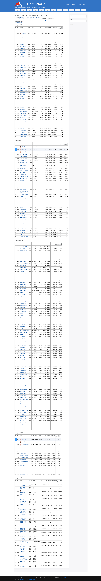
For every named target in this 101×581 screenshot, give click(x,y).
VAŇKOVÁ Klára (24, 146)
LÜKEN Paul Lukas (23, 111)
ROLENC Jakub (23, 357)
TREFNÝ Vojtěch (23, 414)
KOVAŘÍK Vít (22, 359)
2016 (77, 10)
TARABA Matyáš (23, 313)
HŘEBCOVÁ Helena (23, 559)
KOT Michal (22, 334)
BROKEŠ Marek (23, 288)
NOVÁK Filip (22, 259)
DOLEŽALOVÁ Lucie (23, 189)
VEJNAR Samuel (23, 267)
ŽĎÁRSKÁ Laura (23, 211)
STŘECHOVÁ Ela (23, 174)
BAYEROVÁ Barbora (23, 172)
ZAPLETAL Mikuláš (23, 250)
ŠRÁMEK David (23, 349)
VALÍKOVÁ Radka (23, 203)
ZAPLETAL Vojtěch (23, 301)
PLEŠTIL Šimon (23, 368)
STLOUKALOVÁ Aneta (24, 236)
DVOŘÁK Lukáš (23, 343)
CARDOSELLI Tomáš (24, 278)
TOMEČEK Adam (23, 311)
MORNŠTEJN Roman (24, 92)
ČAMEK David (22, 86)
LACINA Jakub (23, 282)
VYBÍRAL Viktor (23, 393)
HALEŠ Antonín (23, 35)
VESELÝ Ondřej (22, 48)
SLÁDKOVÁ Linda (23, 196)
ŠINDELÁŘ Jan (23, 257)
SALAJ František (23, 46)
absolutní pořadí (18, 22)
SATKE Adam (22, 248)
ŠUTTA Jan (22, 105)
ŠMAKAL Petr (22, 75)
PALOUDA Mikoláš (23, 378)
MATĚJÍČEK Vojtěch (24, 246)
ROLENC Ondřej (23, 31)
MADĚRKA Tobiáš (23, 123)
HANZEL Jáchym (23, 79)
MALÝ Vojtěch (22, 82)
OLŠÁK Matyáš (23, 296)
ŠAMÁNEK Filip (23, 418)
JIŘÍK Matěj (22, 355)
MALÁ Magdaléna (23, 219)
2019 (59, 10)
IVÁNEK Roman (23, 265)
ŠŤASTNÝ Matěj (23, 61)
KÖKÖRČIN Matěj (23, 380)
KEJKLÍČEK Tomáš (23, 134)
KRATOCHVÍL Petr (23, 332)
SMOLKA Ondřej (23, 309)
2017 (71, 10)
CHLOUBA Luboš (23, 534)
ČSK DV (65, 577)
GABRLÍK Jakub (23, 273)
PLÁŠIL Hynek (22, 94)
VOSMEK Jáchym (23, 115)
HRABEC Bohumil (23, 382)
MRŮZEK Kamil (23, 284)
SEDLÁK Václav (23, 372)
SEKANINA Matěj (23, 387)
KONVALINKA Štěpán (24, 399)
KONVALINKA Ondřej (24, 410)
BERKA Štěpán (23, 408)
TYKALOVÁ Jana (23, 228)
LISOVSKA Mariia (23, 232)
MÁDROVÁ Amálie (23, 187)
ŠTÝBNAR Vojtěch (23, 269)
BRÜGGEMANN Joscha (24, 330)
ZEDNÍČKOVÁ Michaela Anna (25, 461)
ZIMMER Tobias (23, 290)
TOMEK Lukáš (22, 508)
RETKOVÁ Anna (22, 168)
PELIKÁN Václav (23, 338)
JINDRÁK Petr (22, 536)
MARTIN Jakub (23, 395)
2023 (35, 10)
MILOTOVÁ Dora (23, 180)
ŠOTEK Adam (22, 292)
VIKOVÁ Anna (22, 226)
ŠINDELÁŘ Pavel (23, 317)
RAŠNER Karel (22, 44)
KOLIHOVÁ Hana (23, 160)
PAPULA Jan (22, 84)
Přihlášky (79, 4)
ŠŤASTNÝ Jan (22, 65)
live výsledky (48, 20)
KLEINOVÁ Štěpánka (23, 158)
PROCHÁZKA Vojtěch (24, 263)
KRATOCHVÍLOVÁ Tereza (24, 176)
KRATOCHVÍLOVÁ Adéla (24, 184)
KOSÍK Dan (22, 77)
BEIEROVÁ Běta (22, 215)
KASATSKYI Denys (23, 374)
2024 (29, 10)
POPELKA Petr (22, 324)
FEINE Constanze (23, 165)
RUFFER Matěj (22, 96)
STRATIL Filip (22, 98)
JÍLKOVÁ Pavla (22, 207)
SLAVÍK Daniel (22, 364)
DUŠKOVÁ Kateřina (23, 198)
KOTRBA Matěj (22, 132)
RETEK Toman (22, 320)
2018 (65, 10)
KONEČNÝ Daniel (23, 424)
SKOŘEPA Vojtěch (23, 73)
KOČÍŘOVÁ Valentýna (24, 162)
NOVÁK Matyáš (23, 252)
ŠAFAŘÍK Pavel (23, 412)
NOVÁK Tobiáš (22, 117)
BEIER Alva (22, 42)
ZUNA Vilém (22, 128)
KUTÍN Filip (22, 107)
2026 (17, 10)
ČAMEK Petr (22, 403)
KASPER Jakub (23, 303)
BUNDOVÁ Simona (23, 446)
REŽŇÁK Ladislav (23, 119)
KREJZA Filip (22, 347)
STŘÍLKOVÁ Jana (23, 200)
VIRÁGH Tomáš (23, 286)
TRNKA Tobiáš (22, 109)
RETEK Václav (22, 88)
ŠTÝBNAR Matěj (23, 121)
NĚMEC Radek (22, 294)
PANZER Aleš (22, 307)
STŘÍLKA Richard (23, 113)
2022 (41, 10)
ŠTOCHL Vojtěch (23, 401)
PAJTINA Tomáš (23, 397)
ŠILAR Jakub (22, 126)
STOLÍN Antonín (23, 130)
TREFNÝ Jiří (22, 328)
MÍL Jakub (22, 69)
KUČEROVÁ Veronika (23, 182)
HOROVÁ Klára (22, 472)
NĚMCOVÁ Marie (24, 149)
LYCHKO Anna (22, 234)
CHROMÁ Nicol (22, 213)
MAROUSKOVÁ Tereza (24, 230)
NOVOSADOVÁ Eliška (24, 221)
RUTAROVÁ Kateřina (23, 209)
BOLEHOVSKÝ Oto (23, 420)
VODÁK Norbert (23, 136)
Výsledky (67, 4)
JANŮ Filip (22, 54)
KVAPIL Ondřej (22, 63)
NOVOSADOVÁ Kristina (24, 156)
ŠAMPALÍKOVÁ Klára (23, 178)
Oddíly (84, 4)
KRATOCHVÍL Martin (23, 40)
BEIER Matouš (22, 58)
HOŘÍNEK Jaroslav (23, 90)
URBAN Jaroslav (23, 261)
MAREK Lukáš (22, 322)
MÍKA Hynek (22, 71)
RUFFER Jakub (22, 100)
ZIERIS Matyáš (22, 280)
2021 (47, 10)
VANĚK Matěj (23, 33)
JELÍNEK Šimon (23, 56)
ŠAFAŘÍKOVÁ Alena (23, 217)
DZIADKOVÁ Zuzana (25, 151)
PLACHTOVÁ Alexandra (24, 194)
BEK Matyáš (22, 326)
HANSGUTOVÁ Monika (24, 170)
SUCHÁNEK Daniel (23, 37)
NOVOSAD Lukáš (23, 50)
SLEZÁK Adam (22, 103)
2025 (23, 10)
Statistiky (73, 4)
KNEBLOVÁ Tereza (23, 154)
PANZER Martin (23, 299)
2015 (83, 10)
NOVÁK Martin (22, 52)
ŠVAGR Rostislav (23, 429)
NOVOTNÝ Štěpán (23, 336)
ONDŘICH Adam (23, 67)
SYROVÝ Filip (22, 353)
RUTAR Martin (22, 391)
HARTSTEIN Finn (23, 254)
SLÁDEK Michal (23, 416)
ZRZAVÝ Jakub (23, 361)
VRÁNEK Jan (22, 315)
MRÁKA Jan (22, 351)
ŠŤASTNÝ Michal (23, 516)
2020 (53, 10)
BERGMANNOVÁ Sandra (24, 205)
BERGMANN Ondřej (23, 305)
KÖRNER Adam (23, 345)
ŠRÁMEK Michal (23, 509)
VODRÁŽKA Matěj (23, 271)
